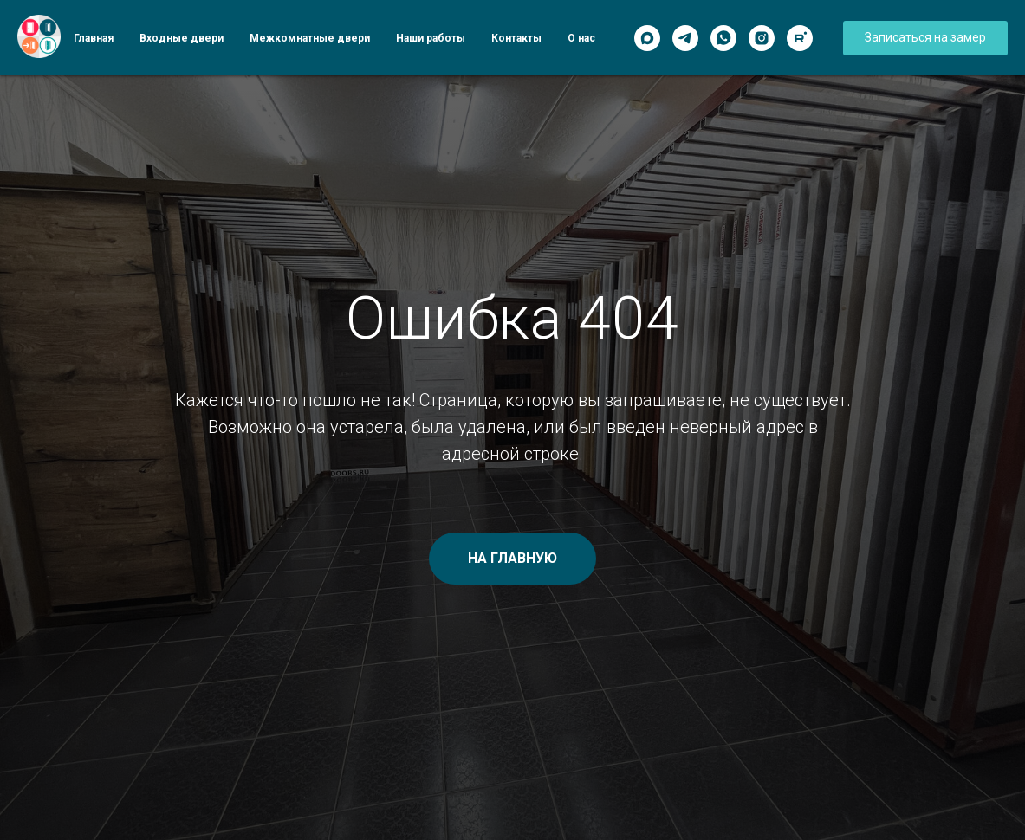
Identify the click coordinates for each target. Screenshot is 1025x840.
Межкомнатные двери (310, 38)
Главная (94, 38)
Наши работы (430, 38)
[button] (925, 38)
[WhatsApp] (723, 38)
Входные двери (181, 38)
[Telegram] (685, 38)
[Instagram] (762, 38)
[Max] (647, 38)
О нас (581, 38)
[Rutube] (800, 38)
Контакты (516, 38)
